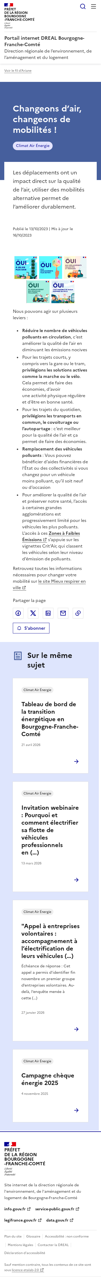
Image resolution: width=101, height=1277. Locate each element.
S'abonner (31, 628)
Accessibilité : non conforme (67, 1236)
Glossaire (33, 1236)
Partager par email (63, 613)
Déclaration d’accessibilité (24, 1253)
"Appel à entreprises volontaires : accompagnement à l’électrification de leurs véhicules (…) (50, 941)
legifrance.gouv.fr (20, 1220)
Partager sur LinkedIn (48, 613)
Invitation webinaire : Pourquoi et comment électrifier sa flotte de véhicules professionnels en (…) (50, 830)
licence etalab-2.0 (25, 1270)
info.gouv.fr (15, 1209)
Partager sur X (33, 613)
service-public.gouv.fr (54, 1209)
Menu (93, 6)
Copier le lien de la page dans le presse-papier (78, 613)
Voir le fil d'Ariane (18, 70)
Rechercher (82, 6)
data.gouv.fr (57, 1220)
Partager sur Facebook (18, 613)
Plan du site (13, 1236)
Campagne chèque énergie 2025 (47, 1079)
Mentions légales (20, 1245)
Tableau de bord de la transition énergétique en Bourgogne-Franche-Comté (49, 719)
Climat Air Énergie (32, 146)
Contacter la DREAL (53, 1245)
